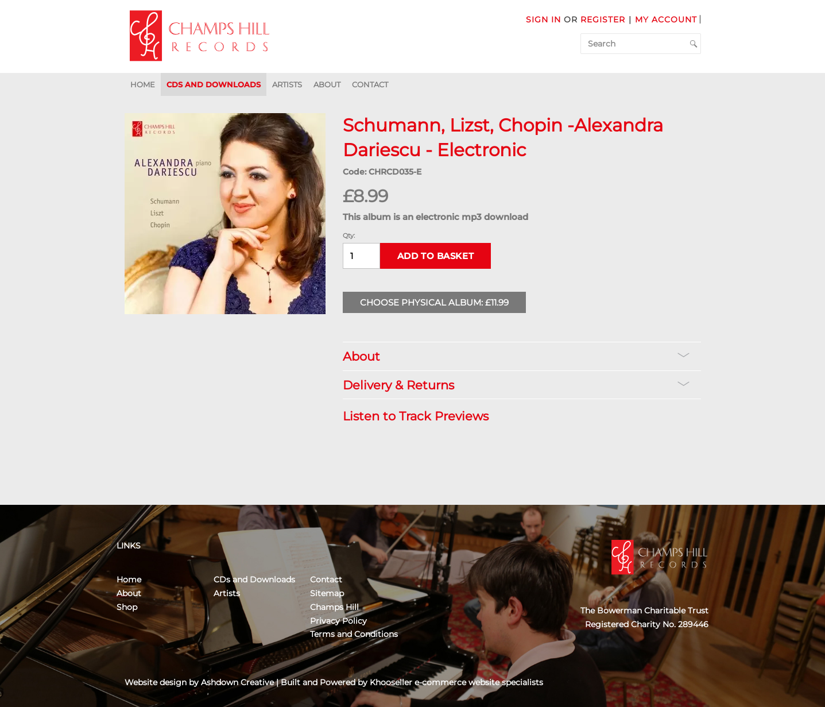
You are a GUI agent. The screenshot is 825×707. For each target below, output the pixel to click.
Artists (287, 84)
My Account (666, 19)
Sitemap (327, 593)
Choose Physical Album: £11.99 (434, 302)
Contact (370, 84)
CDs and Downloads (213, 84)
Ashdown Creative (237, 682)
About (326, 84)
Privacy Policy (338, 621)
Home (142, 84)
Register (602, 19)
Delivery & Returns (516, 385)
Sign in (543, 19)
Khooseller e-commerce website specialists (456, 682)
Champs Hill (334, 607)
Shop (127, 607)
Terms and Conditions (354, 634)
